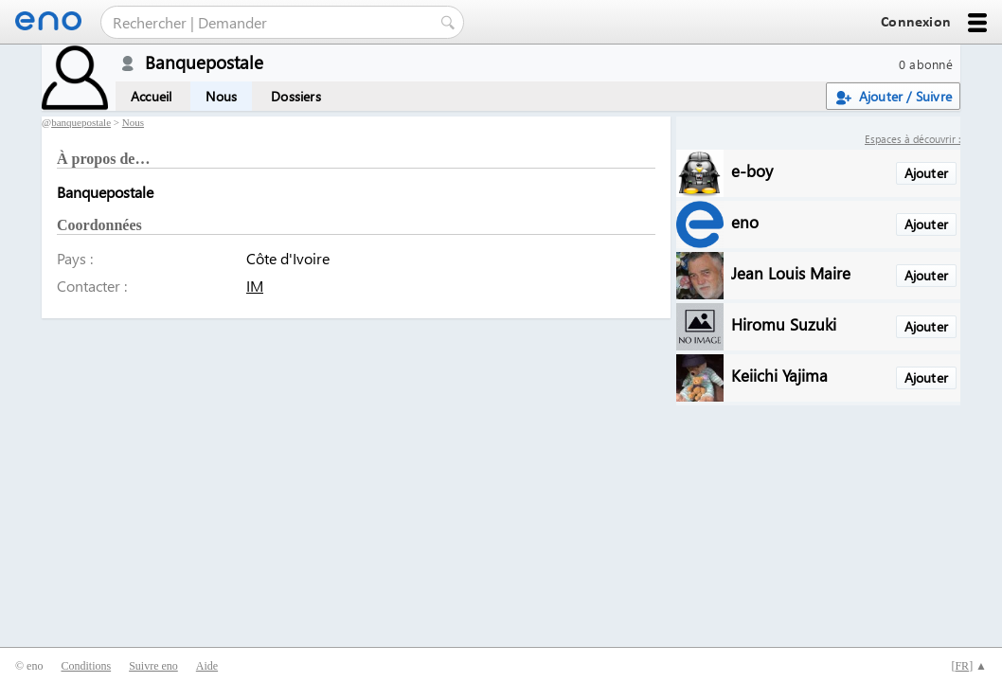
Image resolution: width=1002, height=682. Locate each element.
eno (745, 221)
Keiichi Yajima (779, 375)
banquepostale (81, 122)
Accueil (151, 96)
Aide (207, 666)
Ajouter (926, 173)
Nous (221, 96)
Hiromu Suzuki (783, 323)
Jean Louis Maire (790, 272)
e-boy (752, 170)
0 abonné (926, 64)
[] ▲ (969, 666)
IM (254, 286)
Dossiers (296, 96)
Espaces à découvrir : (912, 139)
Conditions (86, 666)
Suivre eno (153, 666)
